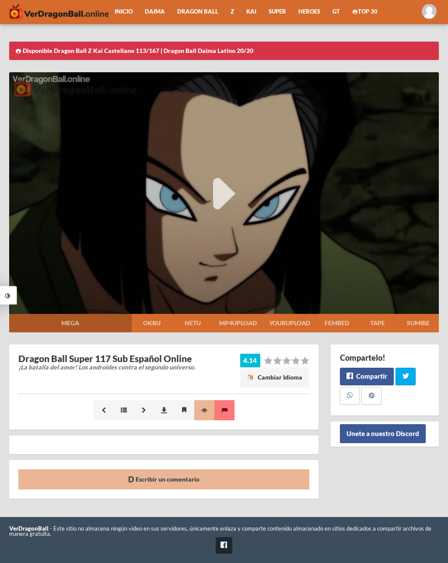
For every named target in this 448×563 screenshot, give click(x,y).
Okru (152, 323)
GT (336, 11)
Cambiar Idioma (274, 377)
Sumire (418, 323)
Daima (155, 11)
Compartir (366, 376)
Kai (251, 11)
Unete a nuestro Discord (382, 434)
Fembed (337, 323)
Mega (70, 323)
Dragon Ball (197, 11)
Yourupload (289, 323)
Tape (377, 323)
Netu (193, 323)
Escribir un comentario (164, 479)
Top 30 (365, 11)
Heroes (309, 11)
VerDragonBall (29, 528)
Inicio (124, 11)
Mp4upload (238, 323)
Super (277, 11)
